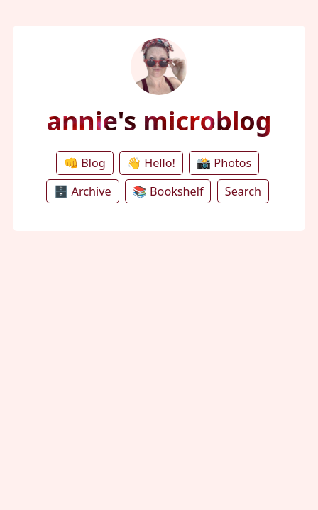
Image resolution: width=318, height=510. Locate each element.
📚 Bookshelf (168, 191)
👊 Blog (85, 163)
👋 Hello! (151, 163)
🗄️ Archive (82, 191)
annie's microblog (158, 120)
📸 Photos (224, 163)
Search (243, 191)
